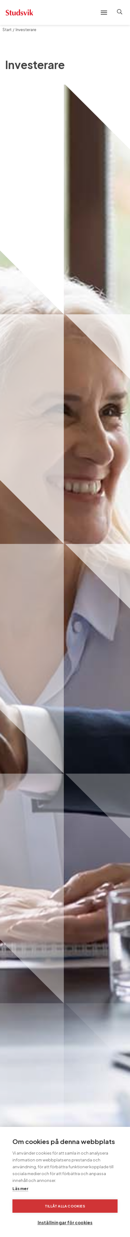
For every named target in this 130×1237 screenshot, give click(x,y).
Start (7, 29)
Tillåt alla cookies (65, 1206)
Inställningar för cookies (65, 1222)
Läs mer (20, 1188)
